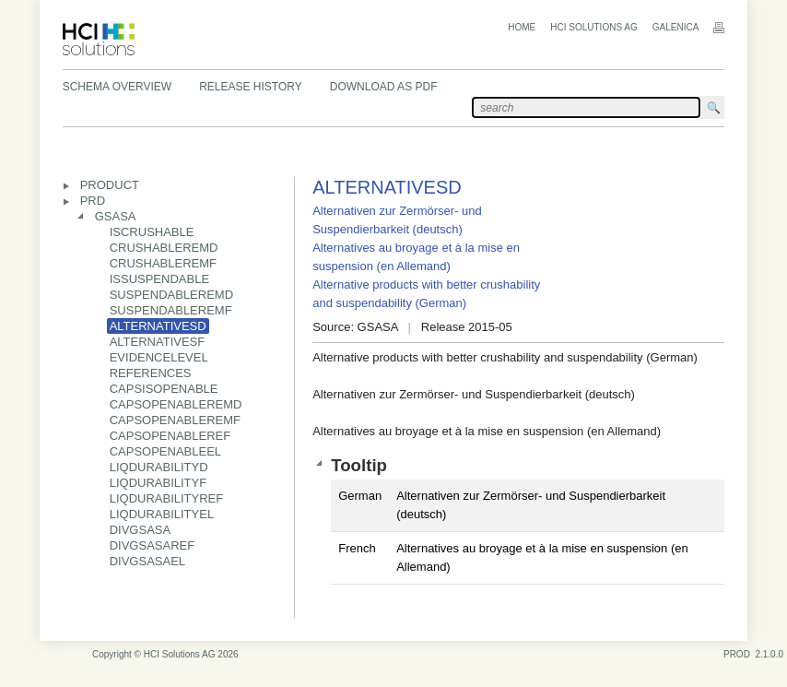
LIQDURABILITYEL (162, 514)
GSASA (115, 216)
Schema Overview (117, 86)
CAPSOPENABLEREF (170, 436)
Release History (250, 86)
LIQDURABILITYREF (167, 498)
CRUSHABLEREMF (163, 263)
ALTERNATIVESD (158, 326)
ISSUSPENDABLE (159, 279)
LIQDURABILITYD (159, 467)
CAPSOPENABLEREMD (176, 404)
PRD (92, 200)
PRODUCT (109, 185)
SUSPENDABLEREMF (171, 310)
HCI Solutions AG (593, 27)
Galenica (675, 27)
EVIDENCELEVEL (159, 357)
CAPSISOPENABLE (164, 389)
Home (521, 27)
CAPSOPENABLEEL (165, 451)
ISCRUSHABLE (152, 232)
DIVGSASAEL (147, 561)
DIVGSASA (140, 530)
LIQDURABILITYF (158, 483)
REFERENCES (151, 373)
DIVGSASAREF (152, 545)
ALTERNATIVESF (158, 342)
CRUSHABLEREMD (164, 248)
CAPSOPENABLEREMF (175, 420)
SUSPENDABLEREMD (171, 295)
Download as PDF (384, 86)
